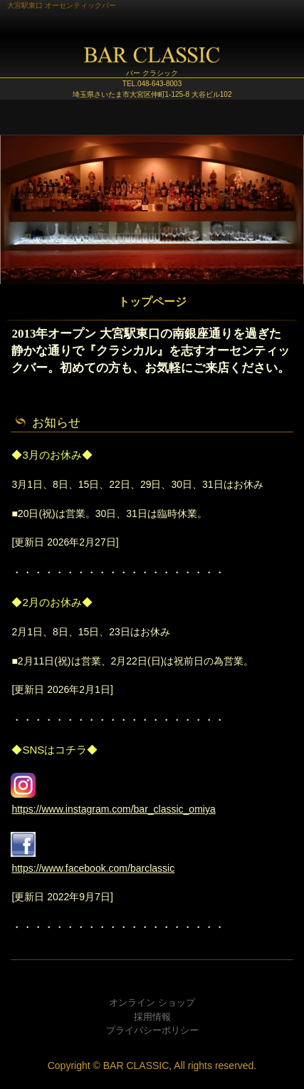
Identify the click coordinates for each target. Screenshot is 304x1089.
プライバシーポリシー (152, 1030)
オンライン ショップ (152, 1002)
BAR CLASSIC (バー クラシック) (152, 60)
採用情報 (152, 1016)
